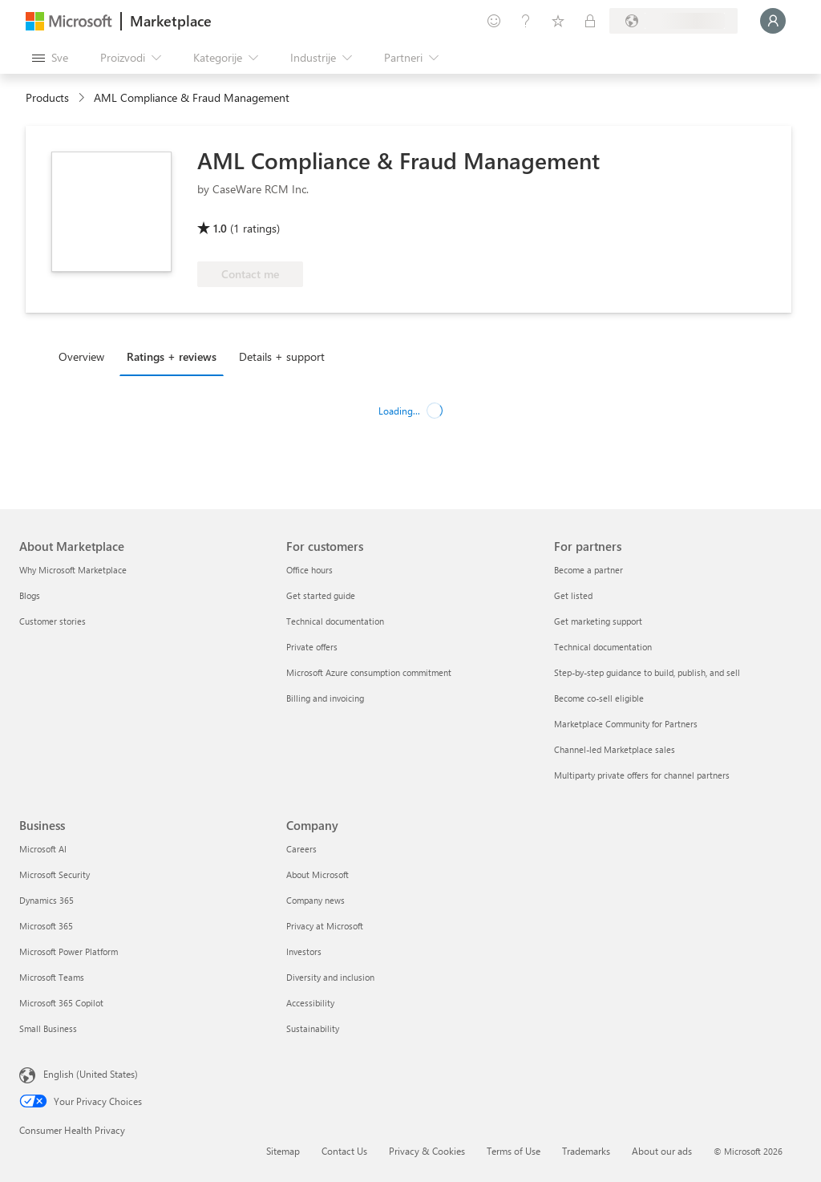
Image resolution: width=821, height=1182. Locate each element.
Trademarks (586, 1150)
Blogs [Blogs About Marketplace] (29, 595)
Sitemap (283, 1150)
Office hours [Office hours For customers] (309, 570)
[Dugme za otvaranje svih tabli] (50, 58)
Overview (81, 356)
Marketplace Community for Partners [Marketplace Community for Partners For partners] (626, 724)
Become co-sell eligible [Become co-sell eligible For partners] (599, 698)
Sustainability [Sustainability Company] (312, 1028)
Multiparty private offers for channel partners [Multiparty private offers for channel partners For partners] (642, 775)
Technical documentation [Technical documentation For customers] (335, 621)
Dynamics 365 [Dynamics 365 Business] (46, 900)
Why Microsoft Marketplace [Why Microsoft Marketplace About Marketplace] (73, 570)
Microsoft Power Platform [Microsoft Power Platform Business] (68, 951)
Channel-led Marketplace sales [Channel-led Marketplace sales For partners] (614, 749)
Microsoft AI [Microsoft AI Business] (43, 849)
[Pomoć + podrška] (526, 21)
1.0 (220, 228)
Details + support (282, 356)
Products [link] (47, 97)
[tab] (85, 356)
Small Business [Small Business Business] (48, 1028)
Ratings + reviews (171, 356)
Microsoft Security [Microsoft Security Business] (54, 874)
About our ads (662, 1150)
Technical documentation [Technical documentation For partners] (603, 647)
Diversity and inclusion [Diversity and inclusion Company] (330, 977)
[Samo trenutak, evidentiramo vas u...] (772, 21)
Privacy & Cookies (427, 1150)
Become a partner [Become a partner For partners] (588, 570)
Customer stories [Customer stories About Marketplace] (52, 621)
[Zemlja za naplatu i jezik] (673, 21)
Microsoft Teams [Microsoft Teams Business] (51, 977)
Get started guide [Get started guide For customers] (320, 595)
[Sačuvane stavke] (558, 21)
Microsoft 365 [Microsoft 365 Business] (46, 926)
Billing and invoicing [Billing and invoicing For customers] (325, 698)
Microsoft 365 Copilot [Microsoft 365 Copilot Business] (61, 1003)
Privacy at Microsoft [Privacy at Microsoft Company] (324, 926)
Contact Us (344, 1150)
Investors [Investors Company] (304, 951)
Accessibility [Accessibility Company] (310, 1003)
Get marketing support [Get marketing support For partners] (598, 621)
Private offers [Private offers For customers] (312, 647)
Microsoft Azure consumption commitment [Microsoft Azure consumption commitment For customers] (368, 672)
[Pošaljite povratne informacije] (494, 21)
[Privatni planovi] (590, 21)
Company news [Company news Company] (315, 900)
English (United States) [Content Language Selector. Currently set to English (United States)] (90, 1073)
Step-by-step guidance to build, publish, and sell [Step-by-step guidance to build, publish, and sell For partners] (647, 672)
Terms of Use (513, 1150)
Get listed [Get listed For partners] (573, 595)
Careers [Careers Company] (301, 849)
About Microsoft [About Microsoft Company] (317, 874)
